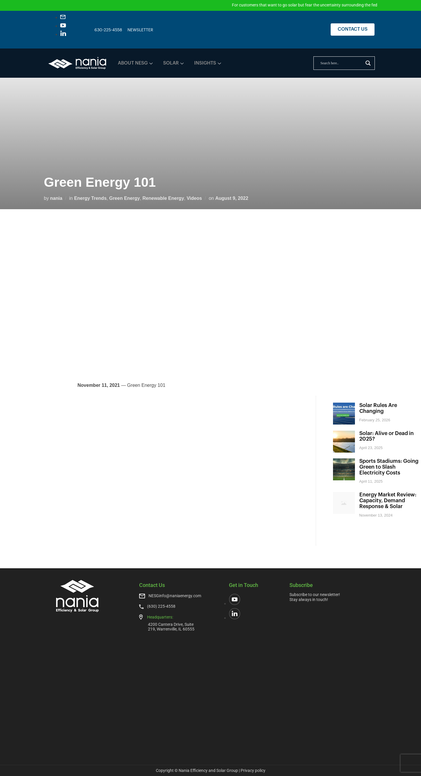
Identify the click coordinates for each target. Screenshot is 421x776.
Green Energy (124, 198)
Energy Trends (90, 198)
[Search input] (341, 63)
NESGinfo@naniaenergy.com (175, 595)
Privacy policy (253, 770)
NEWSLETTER (140, 30)
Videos (194, 198)
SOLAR (173, 63)
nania (56, 198)
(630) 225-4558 (161, 606)
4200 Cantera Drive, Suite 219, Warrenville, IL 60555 (171, 626)
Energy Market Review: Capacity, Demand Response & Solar (387, 500)
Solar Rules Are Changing (378, 408)
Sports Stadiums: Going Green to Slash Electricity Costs (388, 466)
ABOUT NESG (135, 63)
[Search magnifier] (368, 63)
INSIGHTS (207, 63)
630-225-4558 (108, 30)
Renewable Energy (163, 198)
